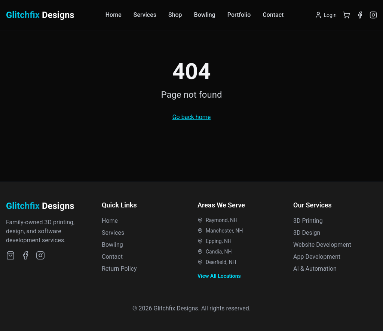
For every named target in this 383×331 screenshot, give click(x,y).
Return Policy (119, 268)
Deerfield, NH (216, 262)
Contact (273, 14)
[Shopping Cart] (346, 15)
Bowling (204, 14)
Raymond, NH (217, 220)
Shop (175, 14)
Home (113, 14)
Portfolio (239, 14)
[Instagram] (373, 15)
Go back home (191, 117)
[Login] (326, 15)
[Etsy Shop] (10, 255)
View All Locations (219, 276)
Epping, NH (214, 241)
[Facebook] (360, 15)
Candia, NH (214, 252)
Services (145, 14)
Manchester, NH (220, 231)
